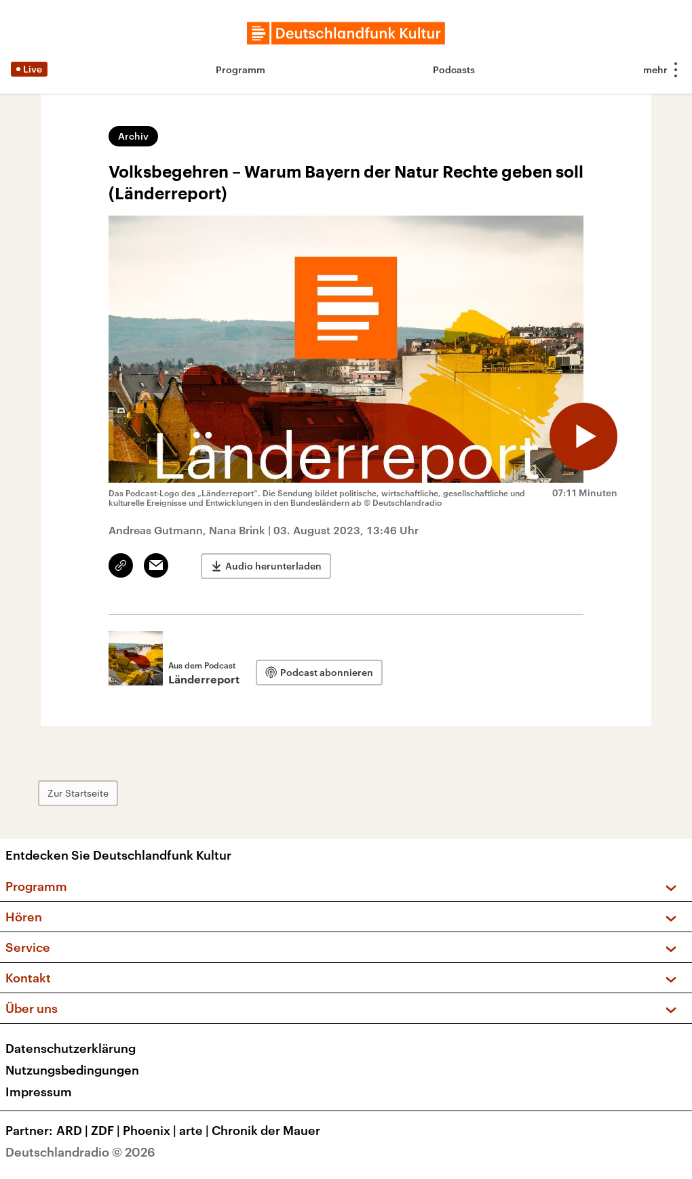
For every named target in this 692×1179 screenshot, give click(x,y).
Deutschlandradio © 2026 (80, 1151)
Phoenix (151, 1130)
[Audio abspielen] (583, 437)
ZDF (107, 1130)
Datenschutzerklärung (70, 1048)
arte (195, 1130)
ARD (73, 1130)
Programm (240, 69)
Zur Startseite (78, 793)
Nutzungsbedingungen (72, 1069)
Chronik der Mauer (266, 1130)
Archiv (133, 136)
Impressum (38, 1091)
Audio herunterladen (273, 566)
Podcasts (454, 69)
